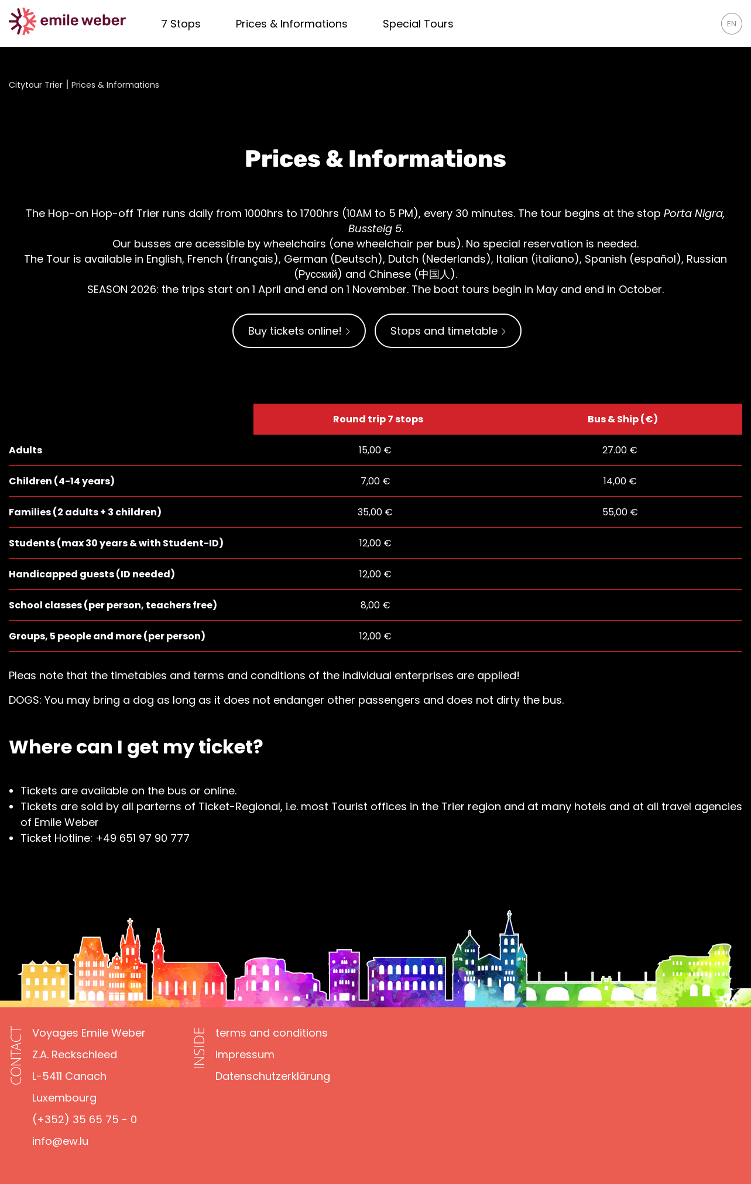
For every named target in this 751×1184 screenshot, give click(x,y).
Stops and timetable (448, 330)
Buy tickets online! (299, 330)
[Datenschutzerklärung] (272, 1076)
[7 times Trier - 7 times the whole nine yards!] (181, 24)
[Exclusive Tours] (418, 24)
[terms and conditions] (271, 1032)
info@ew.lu (60, 1141)
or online (212, 790)
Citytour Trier (36, 85)
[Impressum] (245, 1054)
